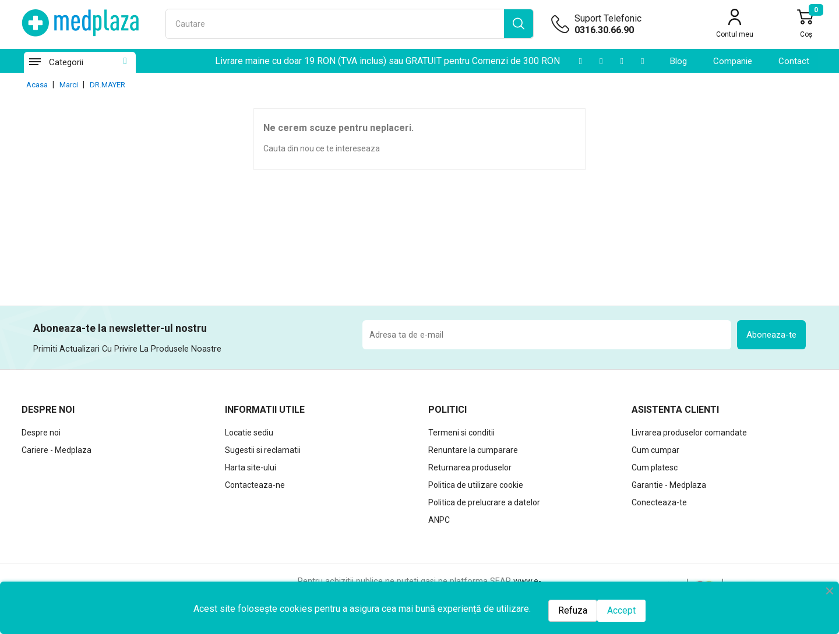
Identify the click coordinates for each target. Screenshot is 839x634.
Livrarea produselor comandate (689, 432)
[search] (518, 23)
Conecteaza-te (659, 502)
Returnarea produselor (470, 467)
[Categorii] (34, 62)
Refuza (572, 610)
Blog (678, 61)
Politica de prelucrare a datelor (484, 502)
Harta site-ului (250, 467)
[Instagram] (621, 61)
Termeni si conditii (461, 432)
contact (793, 61)
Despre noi (41, 432)
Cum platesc (655, 467)
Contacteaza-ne (255, 485)
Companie (732, 61)
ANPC (439, 520)
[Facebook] (642, 61)
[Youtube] (580, 61)
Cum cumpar (655, 450)
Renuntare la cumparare (473, 450)
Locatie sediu (249, 432)
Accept (621, 610)
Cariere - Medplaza (56, 450)
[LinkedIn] (601, 61)
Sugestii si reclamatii (263, 450)
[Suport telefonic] (626, 30)
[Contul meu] (734, 25)
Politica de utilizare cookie (475, 485)
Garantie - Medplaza (669, 485)
